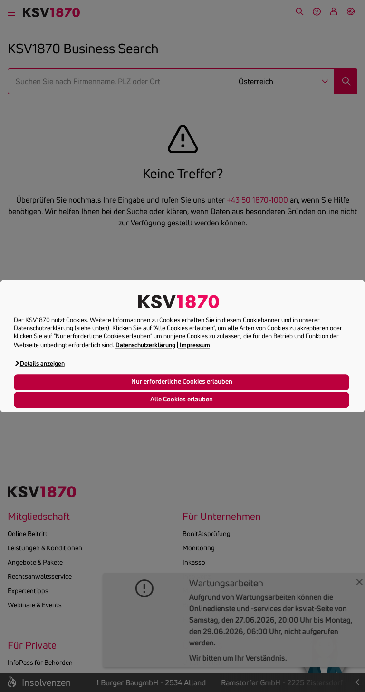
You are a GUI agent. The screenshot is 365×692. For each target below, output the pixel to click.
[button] (39, 363)
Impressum (195, 345)
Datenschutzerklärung (145, 345)
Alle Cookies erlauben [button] (181, 399)
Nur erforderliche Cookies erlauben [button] (181, 382)
